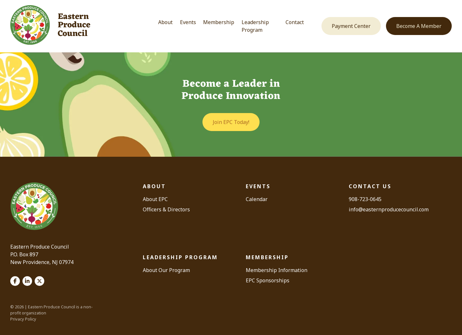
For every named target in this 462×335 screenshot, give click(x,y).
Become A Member (418, 26)
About (165, 22)
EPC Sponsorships (267, 280)
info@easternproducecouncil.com (389, 209)
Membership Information (276, 270)
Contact (295, 22)
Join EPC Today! (231, 122)
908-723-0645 (365, 199)
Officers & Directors (166, 209)
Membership (218, 22)
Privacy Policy (23, 319)
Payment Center (351, 26)
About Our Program (166, 270)
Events (188, 22)
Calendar (257, 199)
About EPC (155, 199)
